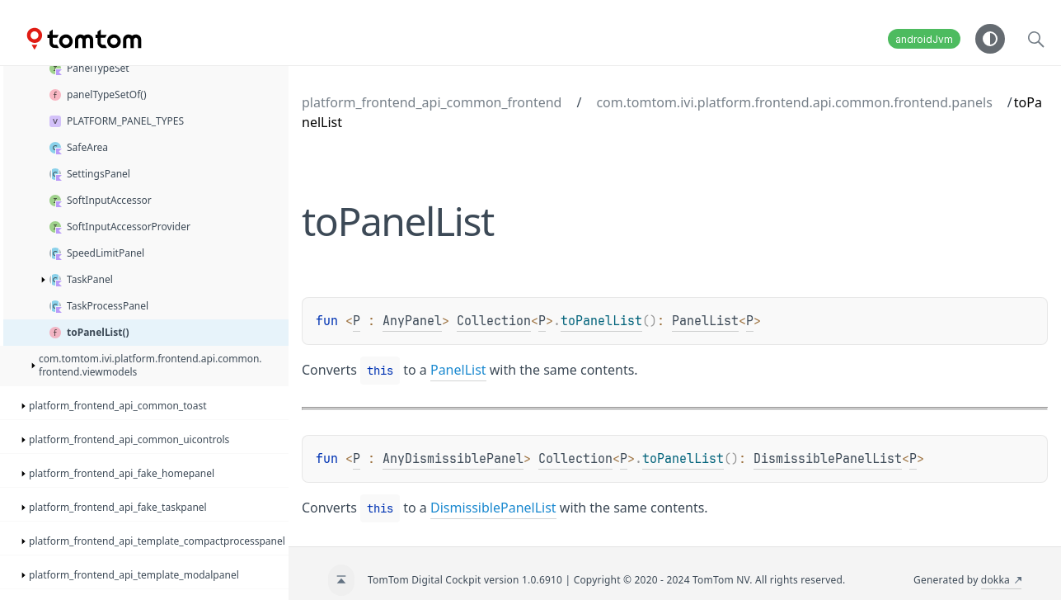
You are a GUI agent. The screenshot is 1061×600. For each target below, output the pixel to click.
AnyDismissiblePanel (453, 459)
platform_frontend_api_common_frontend (431, 102)
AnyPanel (412, 321)
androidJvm (924, 39)
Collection (494, 321)
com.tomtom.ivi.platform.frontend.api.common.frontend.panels (794, 102)
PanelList (705, 321)
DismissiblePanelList (827, 459)
